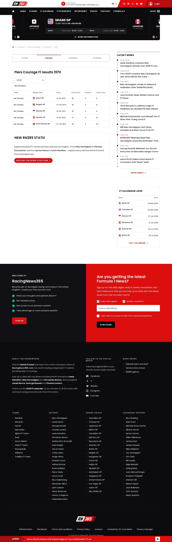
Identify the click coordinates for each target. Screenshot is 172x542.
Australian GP (95, 418)
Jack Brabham (132, 488)
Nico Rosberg (132, 418)
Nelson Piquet (132, 484)
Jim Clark (130, 457)
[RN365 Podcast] (80, 3)
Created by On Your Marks (119, 529)
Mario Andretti (132, 495)
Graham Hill (131, 480)
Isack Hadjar (57, 445)
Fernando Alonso (53, 380)
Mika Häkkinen (132, 449)
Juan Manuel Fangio (135, 472)
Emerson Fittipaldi (134, 476)
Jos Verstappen (133, 453)
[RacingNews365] (86, 519)
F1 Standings (64, 11)
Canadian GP (95, 433)
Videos (93, 11)
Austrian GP (94, 445)
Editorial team (25, 529)
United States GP (97, 480)
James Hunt (131, 441)
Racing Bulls (20, 449)
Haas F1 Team (21, 445)
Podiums (97, 58)
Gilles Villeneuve (133, 437)
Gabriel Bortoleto (60, 499)
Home (23, 11)
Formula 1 (21, 47)
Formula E (119, 11)
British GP (93, 449)
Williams (19, 453)
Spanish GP (94, 468)
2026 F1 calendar (34, 388)
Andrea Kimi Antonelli (62, 441)
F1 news (33, 11)
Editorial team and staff (137, 364)
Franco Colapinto (60, 495)
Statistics (73, 58)
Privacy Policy (83, 529)
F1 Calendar (47, 11)
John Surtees (132, 491)
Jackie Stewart (133, 445)
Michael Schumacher (136, 426)
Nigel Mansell (132, 464)
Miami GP (93, 430)
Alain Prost (131, 422)
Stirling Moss (131, 468)
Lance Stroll (57, 476)
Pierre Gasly (57, 472)
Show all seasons (20, 86)
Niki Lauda (130, 460)
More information (86, 37)
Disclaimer (42, 529)
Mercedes (19, 430)
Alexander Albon (59, 484)
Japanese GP (95, 426)
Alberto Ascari (132, 430)
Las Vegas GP (95, 484)
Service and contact (135, 368)
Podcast (105, 11)
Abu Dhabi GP (95, 491)
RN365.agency (132, 372)
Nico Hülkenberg (59, 480)
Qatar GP (93, 488)
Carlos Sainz (57, 453)
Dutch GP (93, 460)
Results (49, 58)
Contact (99, 529)
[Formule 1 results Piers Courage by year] (29, 80)
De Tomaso (19, 98)
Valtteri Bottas (58, 464)
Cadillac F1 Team (23, 457)
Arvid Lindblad (58, 468)
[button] (34, 24)
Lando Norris (18, 383)
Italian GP (93, 464)
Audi (17, 437)
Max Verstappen (30, 380)
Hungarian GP (95, 457)
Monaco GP (94, 437)
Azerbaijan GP (95, 472)
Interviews (80, 11)
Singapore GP (95, 476)
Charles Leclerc (54, 383)
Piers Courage (34, 47)
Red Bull (18, 418)
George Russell (34, 383)
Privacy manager (145, 529)
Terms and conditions (62, 529)
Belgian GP (94, 453)
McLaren (19, 422)
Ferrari (18, 426)
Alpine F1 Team (22, 433)
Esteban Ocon (58, 460)
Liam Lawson (58, 488)
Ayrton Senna (132, 433)
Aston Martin (21, 441)
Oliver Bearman (59, 491)
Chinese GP (94, 422)
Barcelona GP (95, 441)
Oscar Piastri (58, 449)
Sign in (19, 320)
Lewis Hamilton (59, 433)
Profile (25, 58)
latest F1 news (27, 364)
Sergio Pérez (57, 457)
